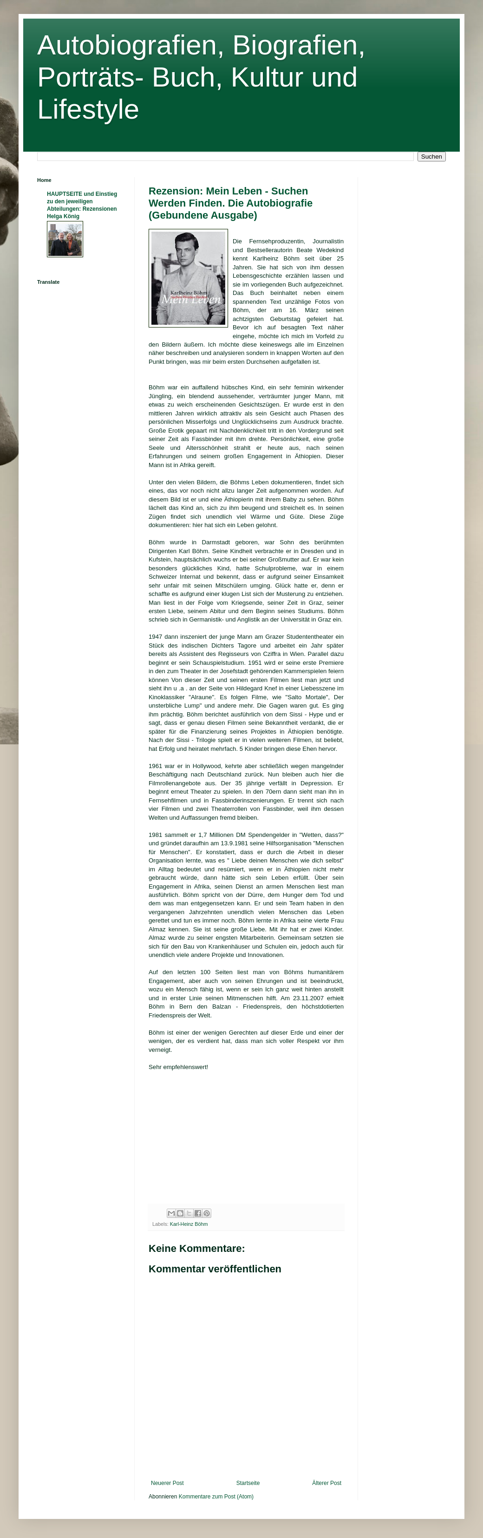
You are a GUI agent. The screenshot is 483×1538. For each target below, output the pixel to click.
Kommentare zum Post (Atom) (216, 1496)
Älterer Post (326, 1483)
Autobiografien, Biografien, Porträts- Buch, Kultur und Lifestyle (201, 77)
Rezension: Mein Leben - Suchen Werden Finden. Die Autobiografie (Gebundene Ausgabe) (231, 203)
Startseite (248, 1483)
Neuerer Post (167, 1483)
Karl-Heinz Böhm (189, 1224)
